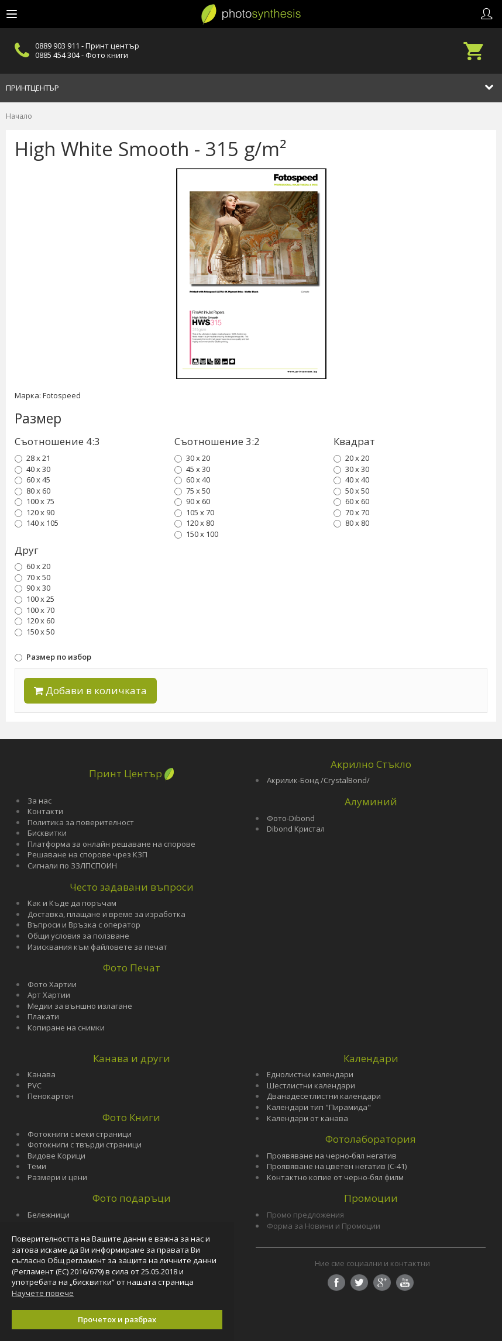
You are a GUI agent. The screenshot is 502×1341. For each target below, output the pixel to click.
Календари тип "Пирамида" (319, 1107)
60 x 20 (32, 566)
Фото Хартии (52, 984)
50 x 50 (351, 490)
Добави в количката (90, 690)
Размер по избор (53, 656)
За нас (39, 800)
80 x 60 (32, 490)
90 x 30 (32, 587)
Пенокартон (50, 1096)
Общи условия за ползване (78, 935)
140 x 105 (37, 523)
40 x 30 (32, 469)
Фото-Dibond (291, 818)
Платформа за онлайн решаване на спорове (111, 844)
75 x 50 (192, 490)
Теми (36, 1166)
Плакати (43, 1016)
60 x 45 (32, 479)
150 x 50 (34, 631)
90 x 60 (192, 501)
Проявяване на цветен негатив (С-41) (337, 1166)
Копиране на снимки (66, 1027)
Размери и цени (57, 1177)
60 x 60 (351, 501)
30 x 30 (351, 469)
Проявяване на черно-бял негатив (332, 1155)
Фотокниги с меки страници (79, 1134)
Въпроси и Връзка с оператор (83, 924)
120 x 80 (194, 523)
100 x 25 (34, 599)
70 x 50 (32, 577)
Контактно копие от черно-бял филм (335, 1177)
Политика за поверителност (80, 822)
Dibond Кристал (296, 828)
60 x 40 (192, 479)
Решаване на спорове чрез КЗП (87, 854)
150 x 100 (196, 534)
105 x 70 (194, 512)
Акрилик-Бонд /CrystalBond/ (318, 780)
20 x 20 (351, 458)
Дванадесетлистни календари (324, 1096)
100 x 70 (34, 610)
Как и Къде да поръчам (71, 903)
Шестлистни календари (311, 1085)
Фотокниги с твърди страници (84, 1144)
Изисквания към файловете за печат (97, 947)
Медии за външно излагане (79, 1006)
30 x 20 (192, 458)
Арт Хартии (48, 995)
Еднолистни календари (310, 1074)
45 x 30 (192, 469)
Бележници (48, 1214)
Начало (19, 116)
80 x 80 (351, 523)
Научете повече (43, 1293)
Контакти (45, 811)
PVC (34, 1085)
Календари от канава (307, 1118)
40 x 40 (351, 479)
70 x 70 (351, 512)
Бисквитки (47, 833)
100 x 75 (34, 501)
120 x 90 (34, 512)
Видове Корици (56, 1155)
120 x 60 (34, 620)
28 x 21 (32, 458)
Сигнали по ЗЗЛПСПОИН (72, 865)
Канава (41, 1074)
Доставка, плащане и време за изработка (106, 914)
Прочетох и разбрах (117, 1319)
